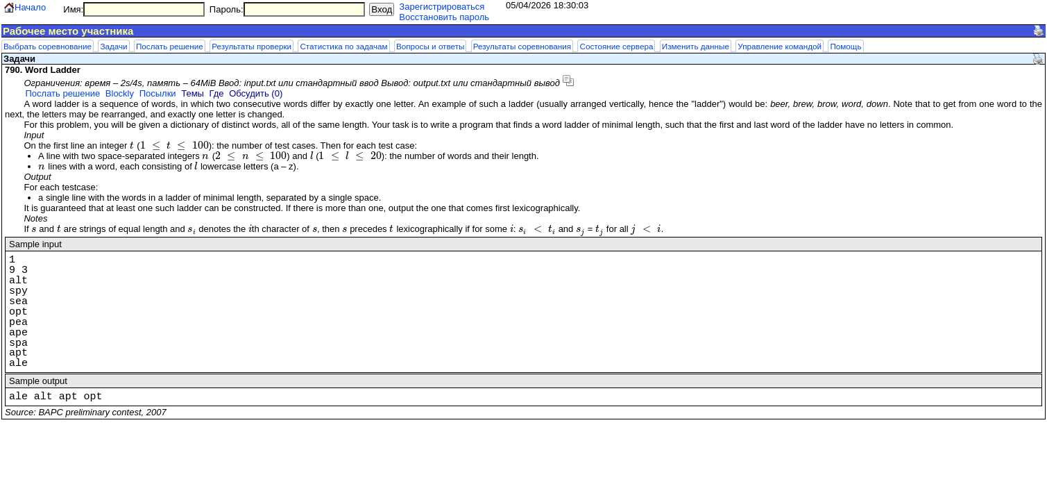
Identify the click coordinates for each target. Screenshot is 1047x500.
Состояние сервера (616, 46)
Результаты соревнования (522, 46)
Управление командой (780, 46)
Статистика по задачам (343, 46)
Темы (192, 93)
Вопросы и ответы (430, 46)
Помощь (845, 46)
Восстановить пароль (444, 17)
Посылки (157, 93)
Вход (381, 9)
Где (217, 93)
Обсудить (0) (255, 93)
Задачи (113, 46)
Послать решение (169, 46)
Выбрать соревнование (47, 46)
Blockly (119, 93)
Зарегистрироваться (441, 6)
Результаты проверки (251, 46)
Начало (30, 7)
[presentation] (132, 145)
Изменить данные (695, 46)
